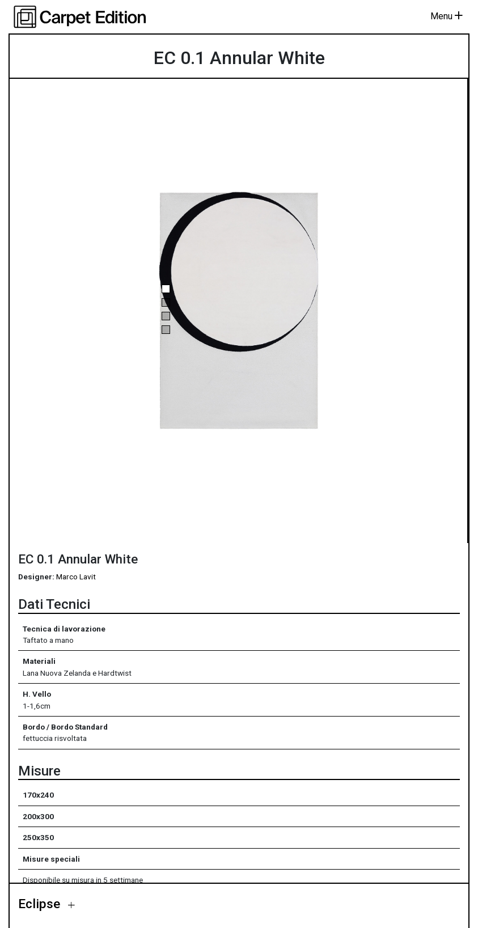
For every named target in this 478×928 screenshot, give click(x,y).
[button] (166, 289)
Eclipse (41, 903)
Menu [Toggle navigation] (446, 16)
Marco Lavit (76, 576)
